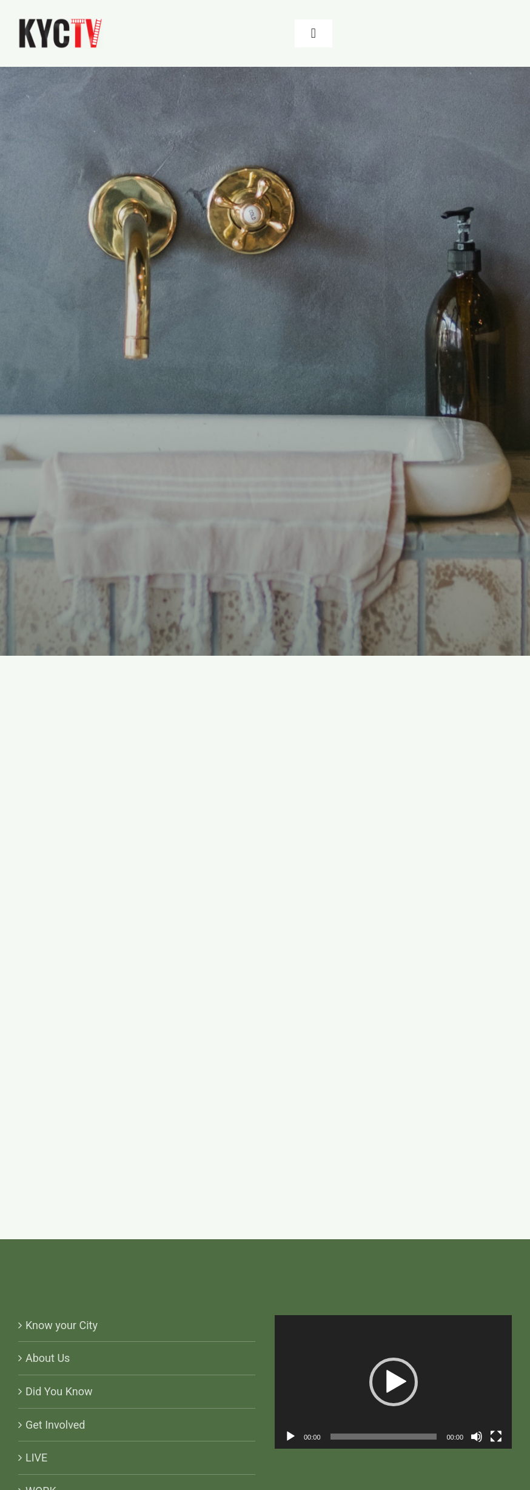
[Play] (290, 1436)
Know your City (61, 1325)
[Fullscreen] (496, 1436)
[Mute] (477, 1436)
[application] (393, 1382)
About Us (47, 1358)
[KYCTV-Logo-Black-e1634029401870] (60, 23)
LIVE (36, 1457)
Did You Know (59, 1391)
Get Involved (55, 1424)
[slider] (383, 1437)
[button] (393, 1382)
